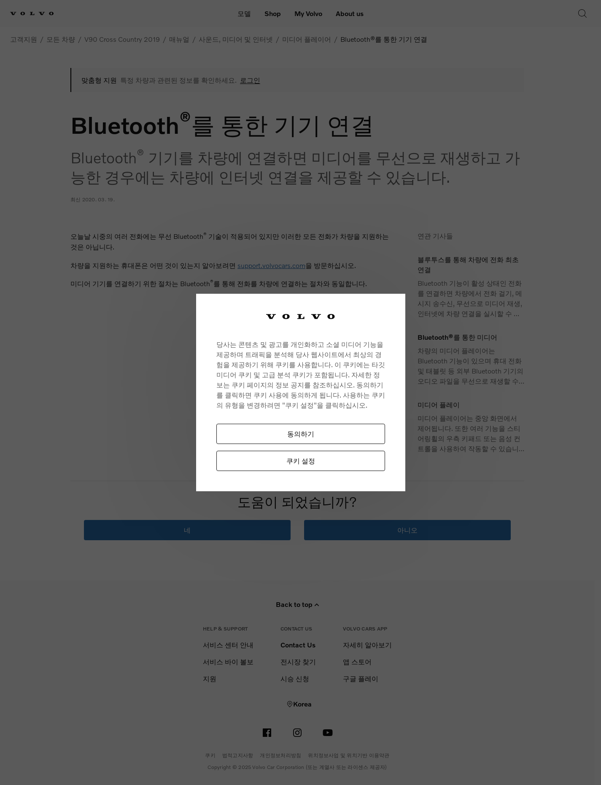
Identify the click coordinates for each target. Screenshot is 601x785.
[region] (300, 393)
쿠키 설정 (300, 461)
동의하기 (300, 434)
